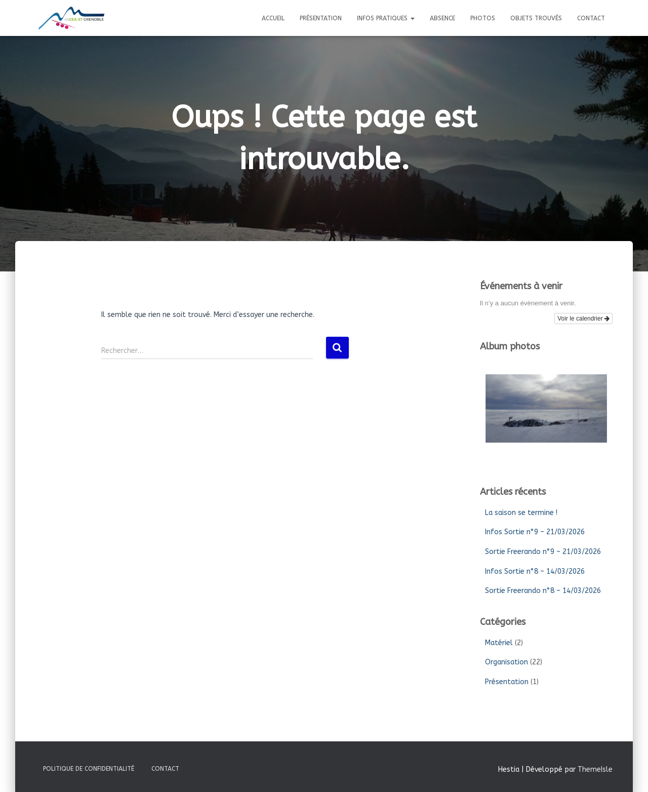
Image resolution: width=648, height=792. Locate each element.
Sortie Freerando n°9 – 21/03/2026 (543, 551)
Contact (591, 18)
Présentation (321, 18)
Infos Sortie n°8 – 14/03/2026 (535, 571)
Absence (442, 18)
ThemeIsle (595, 769)
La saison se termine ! (521, 512)
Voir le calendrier (583, 318)
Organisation (506, 662)
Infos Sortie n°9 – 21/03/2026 (535, 532)
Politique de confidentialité (88, 768)
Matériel (499, 643)
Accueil (273, 18)
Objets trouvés (536, 18)
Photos (482, 18)
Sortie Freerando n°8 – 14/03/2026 (543, 590)
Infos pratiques (386, 18)
